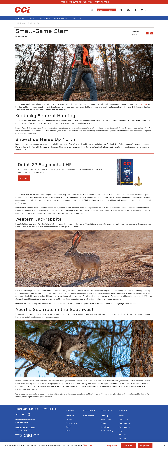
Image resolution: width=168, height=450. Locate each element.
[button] (121, 10)
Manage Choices (112, 446)
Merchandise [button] (60, 18)
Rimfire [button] (32, 18)
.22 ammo (142, 104)
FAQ (120, 430)
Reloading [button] (45, 18)
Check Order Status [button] (106, 10)
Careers (69, 419)
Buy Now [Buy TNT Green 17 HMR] (24, 178)
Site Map (122, 438)
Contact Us (123, 419)
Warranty (122, 434)
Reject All (128, 446)
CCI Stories (21, 23)
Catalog (104, 415)
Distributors (88, 415)
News (68, 430)
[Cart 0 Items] (143, 9)
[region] (84, 446)
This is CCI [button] (77, 18)
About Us (70, 415)
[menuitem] (20, 19)
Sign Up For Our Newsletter (37, 408)
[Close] (164, 445)
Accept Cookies (145, 446)
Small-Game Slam (34, 23)
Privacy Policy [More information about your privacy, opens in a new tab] (87, 445)
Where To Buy (107, 430)
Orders (121, 415)
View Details (102, 2)
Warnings (105, 427)
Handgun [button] (19, 18)
